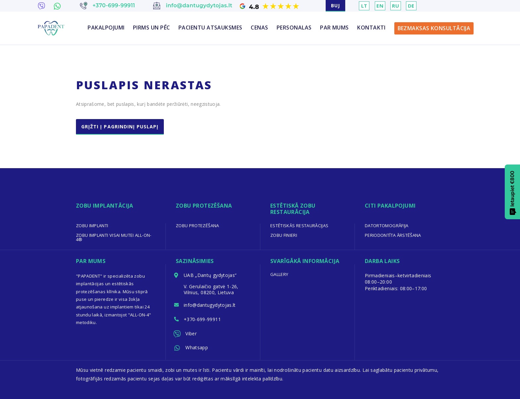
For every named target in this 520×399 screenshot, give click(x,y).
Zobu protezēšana (197, 226)
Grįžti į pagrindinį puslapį (120, 126)
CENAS (259, 27)
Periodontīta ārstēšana (393, 235)
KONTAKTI (371, 27)
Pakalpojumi (106, 27)
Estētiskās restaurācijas (299, 226)
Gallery (279, 274)
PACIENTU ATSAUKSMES (210, 27)
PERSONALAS (294, 27)
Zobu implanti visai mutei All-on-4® (114, 237)
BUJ (335, 5)
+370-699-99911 (202, 319)
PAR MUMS (334, 27)
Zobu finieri (283, 235)
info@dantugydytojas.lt (210, 305)
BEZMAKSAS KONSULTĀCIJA (434, 28)
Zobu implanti (92, 226)
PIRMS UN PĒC (151, 27)
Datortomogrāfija (387, 226)
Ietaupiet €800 (512, 193)
